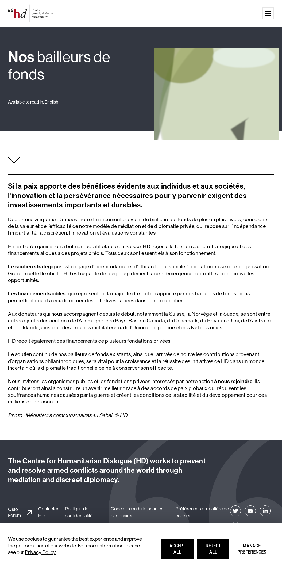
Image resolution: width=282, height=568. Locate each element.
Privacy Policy (40, 552)
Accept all (181, 551)
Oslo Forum (14, 512)
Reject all (218, 551)
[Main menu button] (268, 13)
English (51, 102)
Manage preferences (252, 551)
